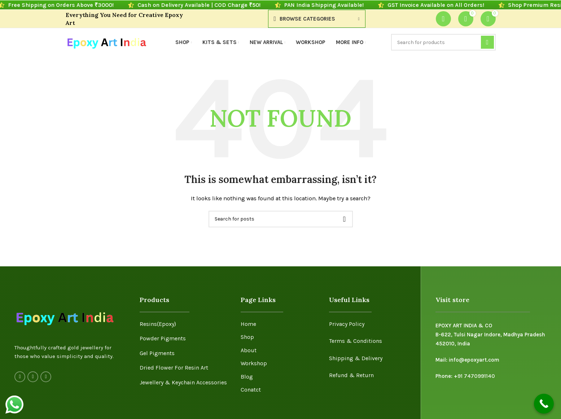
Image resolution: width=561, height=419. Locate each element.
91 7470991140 (476, 376)
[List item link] (185, 324)
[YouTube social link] (45, 376)
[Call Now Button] (544, 404)
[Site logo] (106, 42)
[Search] (443, 42)
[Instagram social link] (32, 376)
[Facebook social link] (19, 376)
